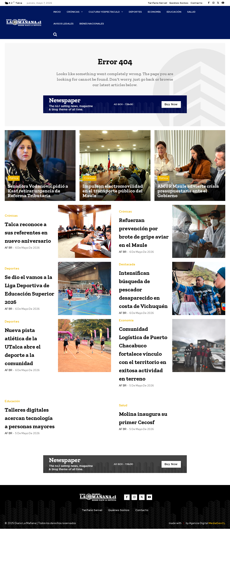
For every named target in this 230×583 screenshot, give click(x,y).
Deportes (12, 272)
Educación (12, 440)
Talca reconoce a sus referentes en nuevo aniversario (29, 237)
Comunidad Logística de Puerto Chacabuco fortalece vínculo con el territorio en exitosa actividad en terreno (141, 388)
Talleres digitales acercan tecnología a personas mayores (27, 468)
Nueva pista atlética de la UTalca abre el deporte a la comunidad (29, 369)
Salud (123, 445)
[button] (55, 34)
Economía (126, 343)
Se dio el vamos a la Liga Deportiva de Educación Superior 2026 (28, 305)
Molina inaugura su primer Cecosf (140, 465)
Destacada (127, 272)
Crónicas (89, 181)
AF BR (8, 266)
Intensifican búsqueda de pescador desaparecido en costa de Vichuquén (143, 300)
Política (13, 181)
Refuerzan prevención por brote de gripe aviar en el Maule (144, 234)
